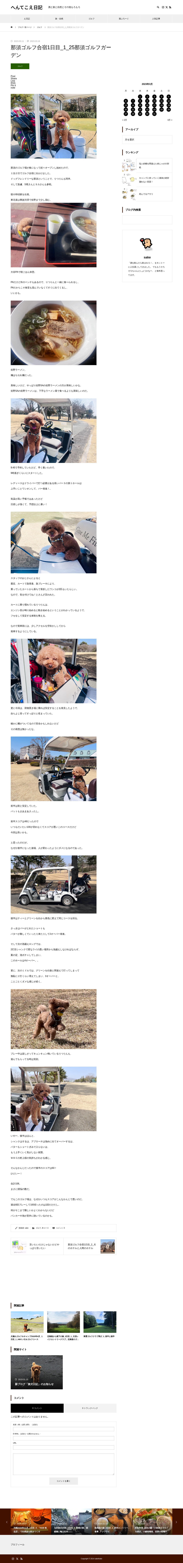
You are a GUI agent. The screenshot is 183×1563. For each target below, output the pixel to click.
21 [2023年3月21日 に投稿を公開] (133, 109)
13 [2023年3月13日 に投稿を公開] (126, 105)
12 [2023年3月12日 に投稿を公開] (169, 101)
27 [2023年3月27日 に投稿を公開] (126, 114)
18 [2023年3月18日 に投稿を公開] (161, 105)
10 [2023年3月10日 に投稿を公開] (154, 101)
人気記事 (156, 18)
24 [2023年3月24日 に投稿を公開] (154, 109)
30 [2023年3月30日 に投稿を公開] (147, 114)
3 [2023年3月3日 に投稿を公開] (154, 97)
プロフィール (17, 1544)
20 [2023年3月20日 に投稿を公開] (126, 109)
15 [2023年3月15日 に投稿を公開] (140, 105)
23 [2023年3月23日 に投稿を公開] (147, 109)
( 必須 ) (25, 1424)
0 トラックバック (90, 1408)
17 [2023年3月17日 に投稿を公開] (154, 105)
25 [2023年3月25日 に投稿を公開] (161, 109)
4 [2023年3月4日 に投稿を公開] (161, 97)
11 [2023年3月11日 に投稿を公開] (161, 101)
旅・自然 (59, 18)
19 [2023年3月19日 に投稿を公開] (169, 105)
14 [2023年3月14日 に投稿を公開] (133, 105)
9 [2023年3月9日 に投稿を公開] (147, 101)
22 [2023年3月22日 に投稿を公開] (140, 109)
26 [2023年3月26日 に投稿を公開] (169, 109)
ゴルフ (91, 18)
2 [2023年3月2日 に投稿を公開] (147, 97)
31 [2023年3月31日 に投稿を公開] (154, 114)
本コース (45, 1228)
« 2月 (124, 120)
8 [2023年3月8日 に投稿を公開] (140, 101)
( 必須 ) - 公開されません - (26, 1434)
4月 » (170, 120)
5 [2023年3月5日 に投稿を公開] (168, 97)
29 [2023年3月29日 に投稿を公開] (140, 114)
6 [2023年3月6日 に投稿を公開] (125, 101)
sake (26, 1228)
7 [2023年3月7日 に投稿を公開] (133, 101)
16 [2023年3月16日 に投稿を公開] (147, 105)
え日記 (27, 18)
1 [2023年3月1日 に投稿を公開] (140, 97)
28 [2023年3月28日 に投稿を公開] (133, 114)
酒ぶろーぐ (124, 18)
